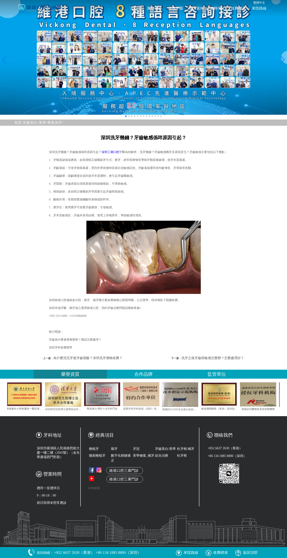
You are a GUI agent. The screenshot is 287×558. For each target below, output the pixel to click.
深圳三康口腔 (110, 152)
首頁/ (18, 122)
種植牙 (94, 449)
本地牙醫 (175, 8)
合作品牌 (143, 374)
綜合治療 (161, 455)
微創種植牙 (97, 455)
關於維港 (154, 8)
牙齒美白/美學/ (35, 122)
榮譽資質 (70, 374)
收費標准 (238, 8)
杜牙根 (182, 455)
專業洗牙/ (55, 122)
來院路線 (259, 8)
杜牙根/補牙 (185, 449)
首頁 (133, 8)
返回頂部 (246, 552)
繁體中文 (259, 2)
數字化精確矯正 (121, 458)
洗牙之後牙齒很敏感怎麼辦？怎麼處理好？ (212, 358)
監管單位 (217, 374)
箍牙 (114, 449)
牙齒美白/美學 (165, 449)
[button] (126, 116)
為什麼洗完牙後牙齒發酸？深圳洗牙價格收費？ (87, 358)
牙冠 (136, 449)
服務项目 (217, 8)
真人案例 (196, 8)
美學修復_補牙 (143, 455)
